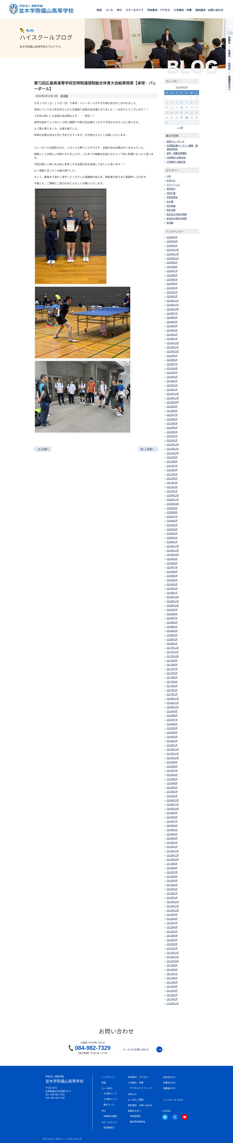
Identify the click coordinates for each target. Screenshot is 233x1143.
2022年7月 (172, 415)
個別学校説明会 (137, 1121)
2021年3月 (172, 482)
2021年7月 (172, 466)
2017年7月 (172, 669)
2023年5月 (172, 372)
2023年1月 (172, 389)
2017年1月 (172, 694)
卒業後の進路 (110, 1116)
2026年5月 (172, 237)
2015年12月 (173, 749)
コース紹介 (107, 1088)
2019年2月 (172, 588)
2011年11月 (173, 957)
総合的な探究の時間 (177, 218)
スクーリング (173, 184)
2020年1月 (172, 542)
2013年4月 (172, 885)
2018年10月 (173, 605)
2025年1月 (172, 296)
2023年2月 (172, 385)
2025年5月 (172, 279)
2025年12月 (173, 250)
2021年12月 (173, 444)
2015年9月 (172, 762)
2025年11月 (173, 254)
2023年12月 (173, 343)
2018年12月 (173, 597)
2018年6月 (172, 622)
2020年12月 (173, 495)
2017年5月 (172, 677)
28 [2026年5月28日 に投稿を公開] (186, 117)
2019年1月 (172, 593)
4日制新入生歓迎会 (176, 157)
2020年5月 (172, 525)
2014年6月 (172, 825)
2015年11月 (173, 753)
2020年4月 (172, 529)
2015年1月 (172, 796)
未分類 (170, 201)
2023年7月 (172, 364)
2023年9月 (172, 356)
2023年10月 (173, 351)
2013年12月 (173, 851)
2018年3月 (172, 635)
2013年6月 (172, 876)
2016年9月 (172, 711)
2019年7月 (172, 567)
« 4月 (180, 128)
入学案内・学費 (183, 10)
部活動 (64, 96)
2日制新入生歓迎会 (176, 162)
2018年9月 (172, 609)
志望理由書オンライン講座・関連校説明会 (182, 147)
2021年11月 (173, 449)
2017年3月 (172, 686)
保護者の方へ (169, 1088)
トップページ (108, 1077)
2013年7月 (172, 872)
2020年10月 (173, 504)
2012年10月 (173, 910)
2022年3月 (172, 432)
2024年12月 (173, 300)
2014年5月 (172, 830)
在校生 (229, 66)
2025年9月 (172, 262)
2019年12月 (173, 546)
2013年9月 (172, 864)
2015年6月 (172, 775)
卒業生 (229, 53)
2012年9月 (172, 914)
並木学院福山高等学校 (64, 1079)
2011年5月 (172, 982)
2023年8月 (172, 360)
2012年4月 (172, 935)
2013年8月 (172, 868)
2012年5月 (172, 931)
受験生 (229, 40)
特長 (99, 10)
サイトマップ (74, 1138)
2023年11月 (173, 347)
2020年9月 (172, 508)
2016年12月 (173, 698)
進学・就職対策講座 (177, 153)
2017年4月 (172, 682)
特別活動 (171, 210)
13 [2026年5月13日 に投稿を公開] (181, 107)
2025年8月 (172, 267)
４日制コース (110, 1093)
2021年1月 (172, 491)
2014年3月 (172, 838)
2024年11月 (173, 305)
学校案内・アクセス (158, 10)
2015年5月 (172, 779)
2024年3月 (172, 330)
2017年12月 (173, 648)
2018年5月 (172, 626)
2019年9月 (172, 559)
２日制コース (110, 1099)
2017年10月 (173, 656)
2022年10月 (173, 402)
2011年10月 (173, 961)
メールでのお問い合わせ (142, 1049)
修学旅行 (171, 189)
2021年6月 (172, 470)
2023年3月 (172, 381)
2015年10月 (173, 758)
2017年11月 (173, 652)
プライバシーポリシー (54, 1138)
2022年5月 (172, 423)
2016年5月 (172, 728)
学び (119, 10)
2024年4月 (172, 326)
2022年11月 (173, 398)
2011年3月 (172, 990)
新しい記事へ (147, 449)
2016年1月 (172, 745)
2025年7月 (172, 271)
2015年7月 (172, 770)
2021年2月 (172, 487)
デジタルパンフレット (141, 1087)
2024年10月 (173, 309)
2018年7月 (172, 618)
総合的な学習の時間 (177, 214)
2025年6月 (172, 275)
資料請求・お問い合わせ (209, 10)
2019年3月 (172, 584)
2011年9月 (172, 965)
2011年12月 (173, 952)
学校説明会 (172, 197)
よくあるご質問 (135, 1099)
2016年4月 (172, 732)
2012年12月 (173, 902)
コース (109, 10)
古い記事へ (43, 449)
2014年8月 (172, 817)
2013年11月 (173, 855)
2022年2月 (172, 436)
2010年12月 (173, 1003)
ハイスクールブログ (173, 1099)
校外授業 (171, 206)
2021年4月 (172, 478)
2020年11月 (173, 499)
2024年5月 (172, 322)
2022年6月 (172, 419)
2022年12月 (173, 394)
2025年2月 (172, 292)
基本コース (109, 1104)
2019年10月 (173, 554)
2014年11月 (173, 804)
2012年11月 (173, 906)
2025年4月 (172, 283)
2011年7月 (172, 974)
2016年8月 (172, 715)
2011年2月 (172, 995)
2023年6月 (172, 368)
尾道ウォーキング (175, 141)
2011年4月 (172, 986)
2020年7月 (172, 516)
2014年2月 (172, 842)
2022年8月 (172, 411)
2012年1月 (172, 948)
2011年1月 (172, 999)
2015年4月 (172, 783)
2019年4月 (172, 580)
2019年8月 (172, 563)
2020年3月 (172, 533)
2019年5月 (172, 576)
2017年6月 (172, 673)
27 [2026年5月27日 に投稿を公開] (181, 117)
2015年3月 (172, 787)
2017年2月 (172, 690)
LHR (169, 176)
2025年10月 (173, 258)
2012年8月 (172, 919)
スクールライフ (134, 10)
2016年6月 (172, 724)
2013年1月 (172, 897)
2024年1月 (172, 338)
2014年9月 (172, 813)
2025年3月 (172, 288)
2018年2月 (172, 639)
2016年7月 (172, 720)
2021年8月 (172, 461)
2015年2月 (172, 791)
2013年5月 (172, 880)
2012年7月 (172, 923)
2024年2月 (172, 334)
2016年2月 (172, 741)
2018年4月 (172, 631)
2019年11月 (173, 550)
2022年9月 (172, 406)
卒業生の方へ (169, 1082)
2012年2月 (172, 944)
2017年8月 (172, 664)
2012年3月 (172, 940)
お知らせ (171, 180)
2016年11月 (173, 703)
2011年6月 (172, 978)
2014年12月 (173, 800)
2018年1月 (172, 643)
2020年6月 (172, 520)
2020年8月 (172, 512)
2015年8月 (172, 766)
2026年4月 (172, 241)
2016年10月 (173, 707)
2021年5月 (172, 474)
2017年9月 (172, 660)
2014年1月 (172, 846)
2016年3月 (172, 737)
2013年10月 (173, 859)
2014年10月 (173, 808)
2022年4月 (172, 427)
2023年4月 (172, 377)
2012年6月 (172, 927)
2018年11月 (173, 601)
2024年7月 (172, 313)
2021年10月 (173, 453)
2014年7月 (172, 821)
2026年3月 (172, 245)
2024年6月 (172, 317)
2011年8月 (172, 969)
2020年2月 (172, 538)
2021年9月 (172, 457)
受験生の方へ (134, 1110)
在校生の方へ (169, 1077)
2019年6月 (172, 571)
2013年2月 (172, 893)
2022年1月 (172, 440)
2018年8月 (172, 614)
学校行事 (171, 193)
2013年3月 (172, 889)
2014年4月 (172, 834)
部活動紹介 (109, 1127)
